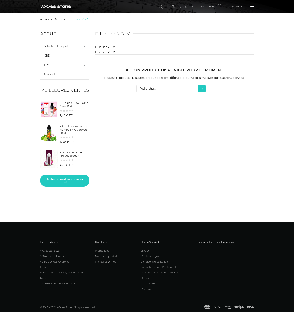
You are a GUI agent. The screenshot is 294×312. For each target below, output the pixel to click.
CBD (47, 55)
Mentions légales (151, 256)
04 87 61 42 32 (183, 6)
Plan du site (148, 283)
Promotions (102, 250)
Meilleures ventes (105, 261)
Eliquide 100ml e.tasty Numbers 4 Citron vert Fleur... (73, 129)
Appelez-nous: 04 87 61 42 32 (57, 283)
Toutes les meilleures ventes (65, 179)
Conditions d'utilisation (154, 261)
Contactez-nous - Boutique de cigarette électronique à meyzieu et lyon (161, 273)
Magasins (146, 288)
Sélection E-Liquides (57, 46)
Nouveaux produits (106, 256)
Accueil (50, 34)
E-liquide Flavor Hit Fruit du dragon (72, 154)
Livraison (146, 250)
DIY (46, 65)
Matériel (49, 74)
